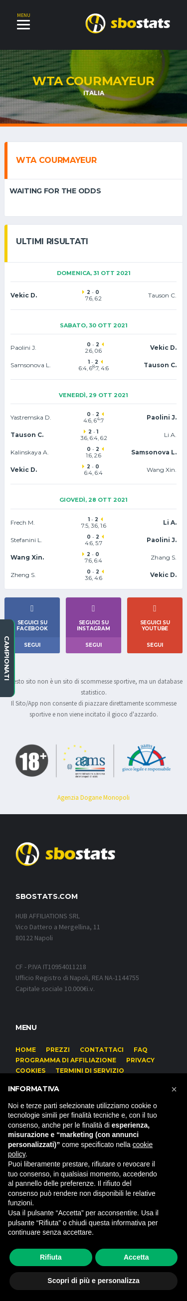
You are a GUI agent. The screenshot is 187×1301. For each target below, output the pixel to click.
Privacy (140, 1060)
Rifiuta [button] (51, 1257)
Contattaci (102, 1049)
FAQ (141, 1049)
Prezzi (58, 1049)
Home (25, 1049)
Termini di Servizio (89, 1070)
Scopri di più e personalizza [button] (93, 1281)
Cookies (30, 1070)
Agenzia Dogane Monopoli (93, 797)
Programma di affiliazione (65, 1060)
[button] (174, 1089)
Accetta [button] (136, 1257)
